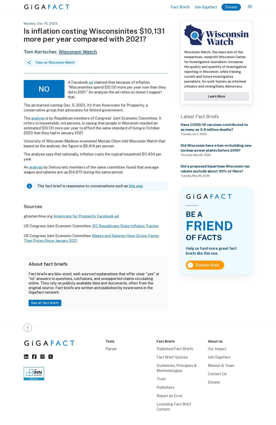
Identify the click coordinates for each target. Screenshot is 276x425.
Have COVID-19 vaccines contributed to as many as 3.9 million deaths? (214, 127)
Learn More (216, 96)
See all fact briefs (45, 303)
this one (135, 186)
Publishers (165, 387)
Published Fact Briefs (175, 349)
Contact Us (217, 374)
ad (91, 82)
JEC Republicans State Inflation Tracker (125, 226)
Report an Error (170, 396)
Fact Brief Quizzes (172, 357)
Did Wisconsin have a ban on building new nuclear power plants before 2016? (216, 147)
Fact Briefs (180, 7)
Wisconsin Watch (78, 51)
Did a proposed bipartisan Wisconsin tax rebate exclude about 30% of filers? (215, 168)
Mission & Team (221, 365)
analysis (38, 118)
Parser (111, 349)
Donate (231, 7)
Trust (161, 379)
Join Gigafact (206, 7)
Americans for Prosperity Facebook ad (86, 216)
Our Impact (217, 349)
